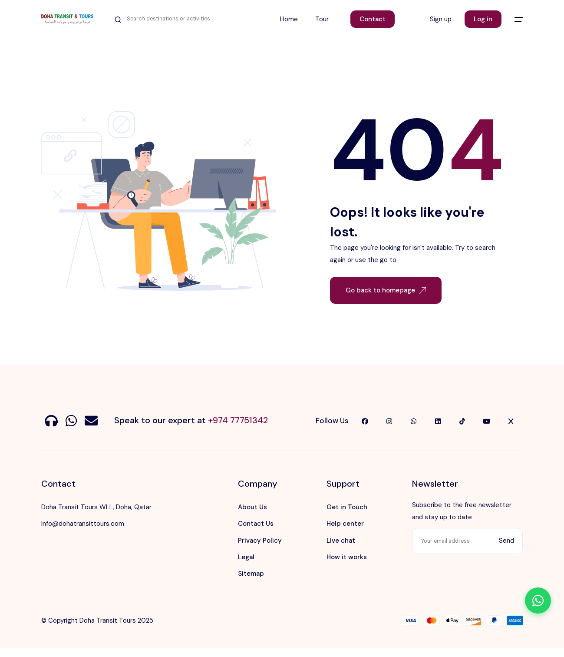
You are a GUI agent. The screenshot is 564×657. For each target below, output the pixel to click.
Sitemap (251, 573)
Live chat (341, 540)
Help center (345, 523)
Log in (483, 19)
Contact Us (256, 523)
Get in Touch (347, 507)
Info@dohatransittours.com (82, 523)
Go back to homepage (386, 290)
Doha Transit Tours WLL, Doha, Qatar (96, 507)
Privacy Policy (260, 540)
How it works (347, 557)
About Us (252, 507)
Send (506, 540)
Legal (246, 557)
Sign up (441, 19)
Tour (322, 19)
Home (289, 19)
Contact (373, 19)
